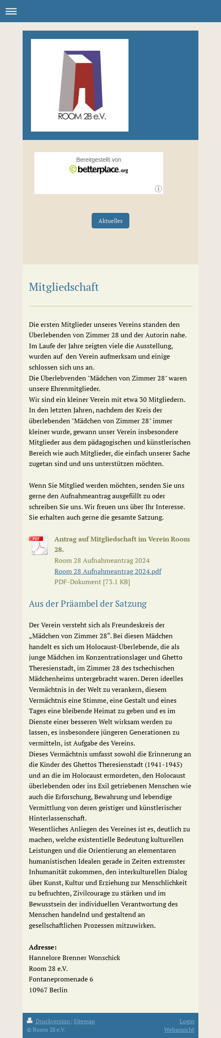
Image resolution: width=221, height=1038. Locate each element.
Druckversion (49, 1021)
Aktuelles (110, 221)
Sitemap (84, 1021)
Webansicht (179, 1029)
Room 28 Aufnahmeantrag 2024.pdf (107, 571)
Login (187, 1021)
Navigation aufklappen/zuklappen (110, 11)
